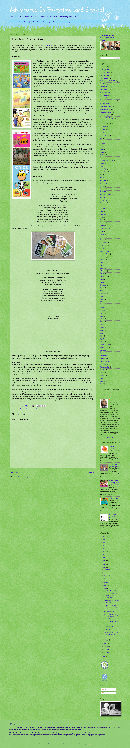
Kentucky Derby (105, 254)
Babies (102, 146)
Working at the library (106, 118)
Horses (102, 248)
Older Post (92, 472)
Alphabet (103, 127)
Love (101, 262)
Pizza (102, 302)
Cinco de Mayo (104, 183)
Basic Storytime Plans (50, 22)
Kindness (103, 257)
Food (101, 231)
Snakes (102, 324)
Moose (102, 273)
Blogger (89, 744)
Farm (18, 409)
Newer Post (14, 472)
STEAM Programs (105, 103)
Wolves (102, 375)
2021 (104, 552)
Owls (101, 291)
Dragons (102, 209)
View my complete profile (107, 437)
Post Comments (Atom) (24, 477)
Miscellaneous (104, 89)
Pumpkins (103, 307)
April (106, 643)
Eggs (101, 211)
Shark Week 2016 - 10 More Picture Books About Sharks (110, 595)
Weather (102, 370)
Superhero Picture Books (111, 591)
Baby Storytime (105, 69)
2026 (104, 536)
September (107, 579)
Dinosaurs (103, 203)
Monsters (103, 271)
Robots (102, 313)
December (107, 569)
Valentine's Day (104, 367)
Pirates (102, 299)
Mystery (102, 282)
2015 (104, 656)
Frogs (102, 234)
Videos (76, 22)
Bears (102, 152)
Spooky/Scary (104, 339)
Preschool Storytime (26, 409)
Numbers (103, 285)
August (106, 582)
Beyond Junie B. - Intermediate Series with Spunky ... (112, 627)
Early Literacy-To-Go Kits (108, 81)
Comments (105, 693)
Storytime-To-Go (38, 409)
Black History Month (106, 160)
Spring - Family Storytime (113, 447)
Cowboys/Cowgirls (106, 194)
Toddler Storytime (105, 112)
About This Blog (24, 22)
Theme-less (103, 358)
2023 (104, 545)
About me (103, 67)
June (105, 588)
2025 (104, 539)
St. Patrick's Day (105, 344)
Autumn (102, 143)
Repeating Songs (65, 22)
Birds (102, 158)
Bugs (101, 166)
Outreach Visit (104, 95)
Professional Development (108, 101)
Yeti (101, 378)
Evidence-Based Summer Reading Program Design (114, 482)
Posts (104, 689)
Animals (102, 129)
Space (102, 336)
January (106, 652)
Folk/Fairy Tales (105, 228)
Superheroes (104, 347)
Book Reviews (104, 75)
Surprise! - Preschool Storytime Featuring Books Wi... (110, 606)
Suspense (103, 350)
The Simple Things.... (110, 611)
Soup (101, 333)
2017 (104, 564)
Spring (102, 341)
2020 (104, 555)
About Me (36, 22)
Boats (102, 163)
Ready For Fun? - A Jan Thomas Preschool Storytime (111, 634)
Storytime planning (105, 106)
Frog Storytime (113, 498)
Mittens (102, 265)
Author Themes (104, 141)
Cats (101, 175)
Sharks (102, 322)
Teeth (102, 353)
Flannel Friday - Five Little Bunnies (114, 465)
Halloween (103, 242)
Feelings (102, 223)
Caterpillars (103, 172)
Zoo (101, 384)
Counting (103, 191)
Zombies (102, 381)
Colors (102, 186)
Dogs (101, 206)
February (107, 649)
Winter (102, 372)
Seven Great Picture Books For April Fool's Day (114, 516)
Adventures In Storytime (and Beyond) (57, 9)
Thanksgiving (104, 355)
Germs (102, 240)
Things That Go (105, 361)
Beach (102, 149)
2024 (104, 542)
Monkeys (103, 268)
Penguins (103, 293)
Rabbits (102, 310)
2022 (104, 548)
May (105, 640)
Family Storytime (105, 84)
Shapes (102, 319)
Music (102, 279)
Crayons (102, 197)
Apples (102, 132)
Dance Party (104, 200)
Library (102, 259)
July (105, 585)
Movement (103, 276)
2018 (104, 561)
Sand (101, 316)
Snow (102, 327)
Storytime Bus (48, 45)
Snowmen (103, 330)
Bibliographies (104, 72)
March (106, 646)
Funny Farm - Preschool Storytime (111, 622)
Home (14, 22)
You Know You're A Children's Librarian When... (107, 37)
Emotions (103, 214)
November (107, 573)
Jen (112, 400)
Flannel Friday (104, 86)
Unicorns (103, 364)
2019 (104, 558)
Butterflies (103, 169)
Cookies (102, 189)
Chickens (103, 177)
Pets (101, 296)
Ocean (102, 288)
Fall (101, 217)
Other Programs (105, 92)
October (106, 576)
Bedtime (102, 155)
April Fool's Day (105, 135)
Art (101, 138)
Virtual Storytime (105, 115)
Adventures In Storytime (106, 392)
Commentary (104, 78)
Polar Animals (104, 305)
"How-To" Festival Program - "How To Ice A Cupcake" (112, 616)
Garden (102, 237)
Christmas (103, 180)
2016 (104, 567)
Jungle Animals (104, 251)
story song (27, 52)
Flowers (102, 225)
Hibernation (103, 245)
